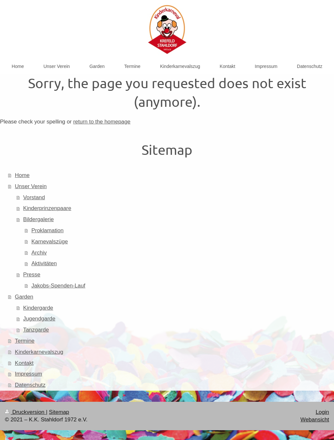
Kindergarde (38, 308)
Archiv (39, 253)
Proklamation (47, 230)
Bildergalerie (38, 219)
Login (322, 412)
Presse (31, 274)
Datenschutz (30, 385)
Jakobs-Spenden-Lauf (58, 286)
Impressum (28, 374)
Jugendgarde (39, 319)
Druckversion (25, 412)
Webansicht (314, 419)
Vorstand (34, 197)
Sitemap (59, 412)
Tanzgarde (36, 330)
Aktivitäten (44, 263)
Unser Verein (31, 186)
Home (22, 175)
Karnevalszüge (49, 241)
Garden (24, 297)
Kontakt (24, 363)
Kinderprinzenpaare (47, 208)
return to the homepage (101, 122)
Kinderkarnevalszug (39, 352)
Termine (25, 341)
